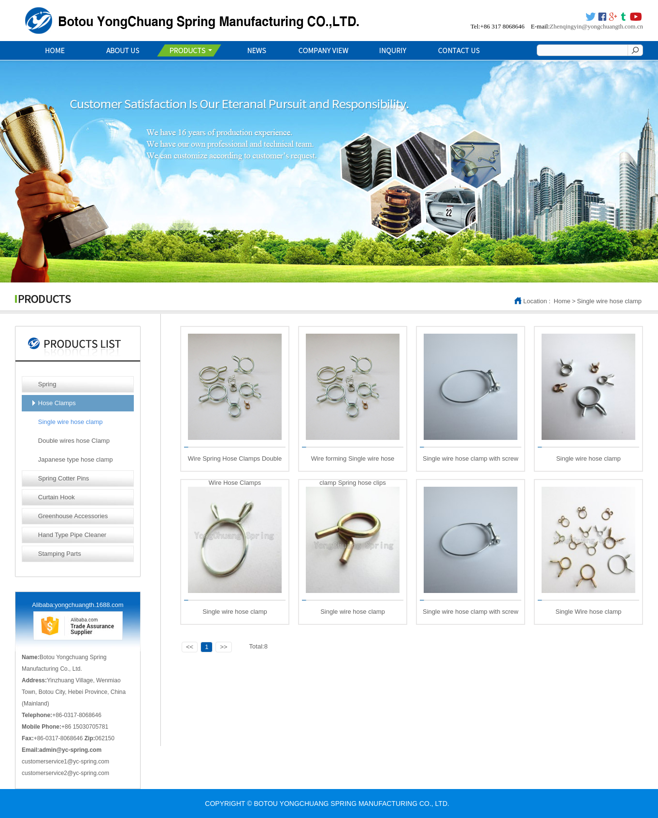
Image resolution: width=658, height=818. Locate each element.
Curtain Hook (56, 497)
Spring (47, 384)
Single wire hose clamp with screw (470, 458)
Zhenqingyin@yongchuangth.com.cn (596, 26)
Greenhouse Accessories (73, 516)
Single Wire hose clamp (589, 611)
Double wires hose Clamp (74, 440)
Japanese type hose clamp (75, 459)
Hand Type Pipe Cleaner (72, 534)
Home (562, 301)
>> (223, 646)
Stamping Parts (59, 553)
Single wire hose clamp (609, 301)
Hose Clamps (57, 403)
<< (189, 646)
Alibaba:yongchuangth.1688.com (77, 604)
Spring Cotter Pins (63, 478)
